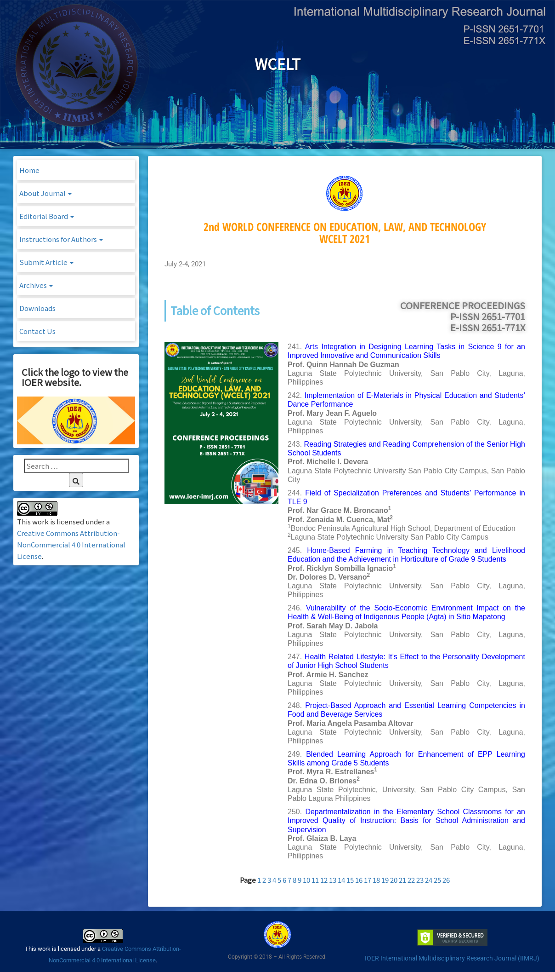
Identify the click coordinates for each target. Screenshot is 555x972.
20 (393, 880)
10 (306, 880)
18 (376, 880)
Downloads (37, 308)
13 (332, 880)
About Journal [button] (45, 193)
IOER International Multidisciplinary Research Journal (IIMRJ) (452, 958)
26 (446, 880)
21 (402, 880)
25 (437, 880)
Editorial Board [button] (46, 216)
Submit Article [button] (46, 262)
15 (350, 880)
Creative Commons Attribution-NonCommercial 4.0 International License (71, 544)
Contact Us (37, 331)
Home (29, 170)
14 (341, 880)
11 (315, 880)
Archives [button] (36, 285)
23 (420, 880)
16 (358, 880)
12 (324, 880)
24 (428, 880)
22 (411, 880)
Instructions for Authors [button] (61, 239)
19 (385, 880)
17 (367, 880)
